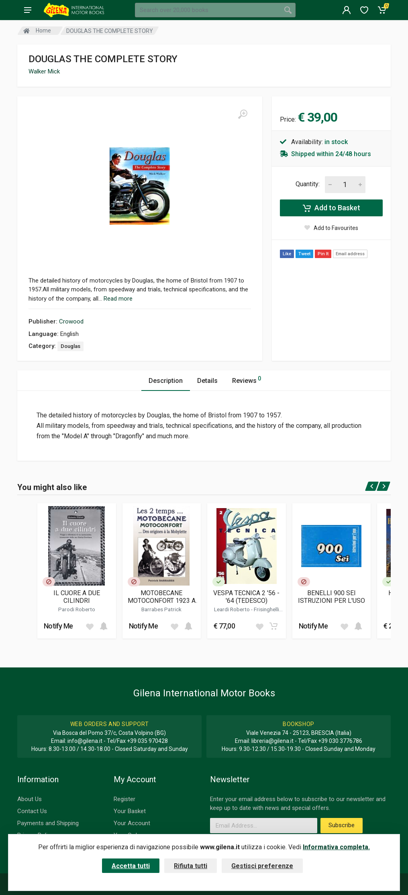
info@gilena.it (84, 741)
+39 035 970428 (147, 741)
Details (207, 380)
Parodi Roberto (76, 609)
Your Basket (130, 811)
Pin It (323, 253)
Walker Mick (44, 71)
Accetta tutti (131, 866)
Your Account (132, 823)
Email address (350, 253)
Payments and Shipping (48, 823)
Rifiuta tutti (190, 866)
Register (124, 799)
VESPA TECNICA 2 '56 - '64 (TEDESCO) (246, 596)
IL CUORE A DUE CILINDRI (76, 596)
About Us (29, 799)
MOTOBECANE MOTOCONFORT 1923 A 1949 (162, 596)
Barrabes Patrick (161, 609)
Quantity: (308, 184)
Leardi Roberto (232, 609)
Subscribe (341, 825)
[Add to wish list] (90, 626)
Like (287, 253)
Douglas (70, 346)
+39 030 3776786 (340, 741)
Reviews (246, 379)
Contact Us (32, 811)
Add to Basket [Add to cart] (331, 207)
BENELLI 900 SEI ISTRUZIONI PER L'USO (331, 596)
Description (166, 380)
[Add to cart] (103, 626)
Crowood (71, 321)
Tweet (304, 253)
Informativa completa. (336, 847)
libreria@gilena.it (272, 741)
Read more (118, 298)
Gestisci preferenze (262, 866)
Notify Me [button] (58, 626)
